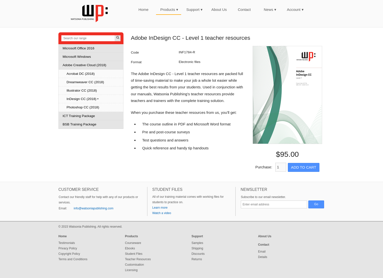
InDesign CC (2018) (81, 99)
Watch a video (161, 213)
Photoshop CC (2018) (83, 107)
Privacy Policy (67, 248)
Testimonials (66, 243)
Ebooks (130, 248)
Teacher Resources (138, 259)
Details (262, 257)
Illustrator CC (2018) (82, 90)
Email (261, 251)
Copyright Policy (69, 254)
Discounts (198, 254)
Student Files (133, 254)
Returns (197, 259)
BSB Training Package (79, 124)
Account (295, 9)
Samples (197, 243)
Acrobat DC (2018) (81, 74)
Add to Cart (303, 167)
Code (135, 52)
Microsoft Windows (77, 57)
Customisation (134, 264)
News (270, 9)
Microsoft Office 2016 (78, 48)
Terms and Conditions (72, 259)
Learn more (160, 207)
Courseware (133, 243)
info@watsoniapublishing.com (93, 208)
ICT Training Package (79, 116)
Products (169, 9)
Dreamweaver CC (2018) (85, 82)
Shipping (197, 248)
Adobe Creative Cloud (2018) (84, 65)
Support (194, 9)
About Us (219, 9)
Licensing (131, 270)
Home (144, 9)
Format (136, 62)
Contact (244, 9)
